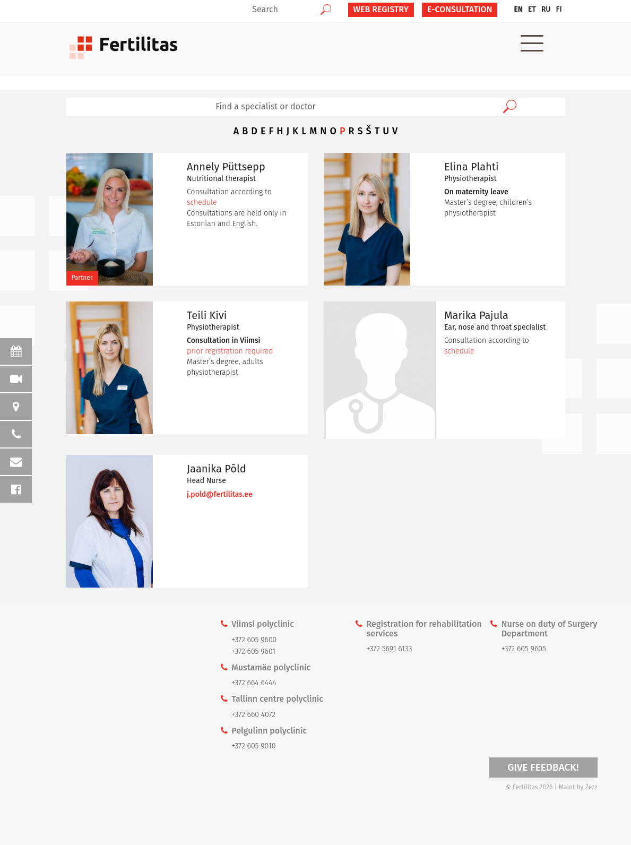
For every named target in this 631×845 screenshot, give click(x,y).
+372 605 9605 (524, 648)
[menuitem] (518, 9)
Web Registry (381, 9)
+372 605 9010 (253, 746)
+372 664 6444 (253, 682)
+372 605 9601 (253, 651)
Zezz (591, 787)
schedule (202, 202)
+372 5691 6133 (389, 648)
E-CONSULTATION (459, 9)
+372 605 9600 (253, 639)
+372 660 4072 (253, 714)
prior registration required (230, 351)
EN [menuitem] (518, 9)
